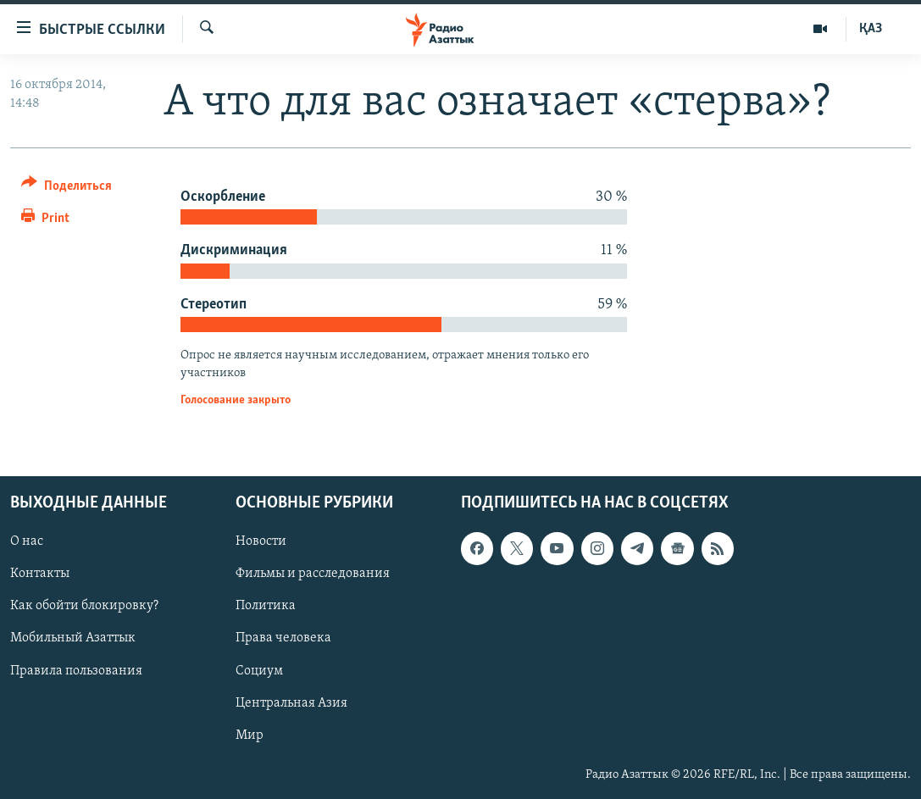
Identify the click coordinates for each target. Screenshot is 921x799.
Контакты (39, 573)
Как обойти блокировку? (84, 606)
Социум (259, 670)
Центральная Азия (291, 702)
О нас (26, 541)
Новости (261, 541)
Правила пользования (76, 670)
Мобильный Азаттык (73, 638)
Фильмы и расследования (313, 573)
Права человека (283, 638)
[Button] (66, 188)
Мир (250, 734)
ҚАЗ (870, 29)
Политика (266, 606)
